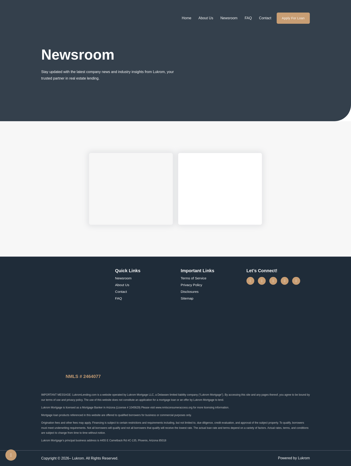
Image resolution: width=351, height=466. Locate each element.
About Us (206, 18)
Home (186, 18)
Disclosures (190, 291)
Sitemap (187, 298)
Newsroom (228, 18)
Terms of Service (194, 278)
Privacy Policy (192, 285)
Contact (265, 18)
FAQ (248, 18)
